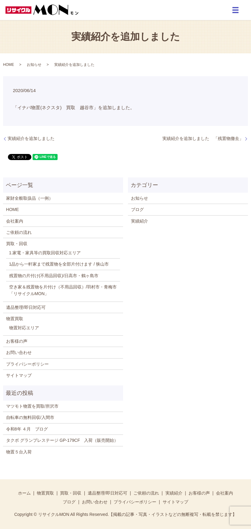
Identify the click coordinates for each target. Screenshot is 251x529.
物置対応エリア (24, 327)
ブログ (137, 209)
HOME (8, 65)
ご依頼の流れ (19, 232)
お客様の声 (16, 341)
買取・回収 (16, 243)
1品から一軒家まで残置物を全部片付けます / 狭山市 (59, 264)
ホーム (24, 493)
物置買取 (14, 318)
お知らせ (34, 65)
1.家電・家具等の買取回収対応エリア (45, 252)
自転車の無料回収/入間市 (30, 417)
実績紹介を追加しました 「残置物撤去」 (202, 138)
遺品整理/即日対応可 (26, 307)
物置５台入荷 (19, 451)
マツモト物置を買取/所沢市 (32, 406)
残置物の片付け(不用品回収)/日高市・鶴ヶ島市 (53, 275)
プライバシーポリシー (27, 364)
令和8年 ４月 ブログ (27, 429)
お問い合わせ (19, 352)
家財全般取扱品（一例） (29, 198)
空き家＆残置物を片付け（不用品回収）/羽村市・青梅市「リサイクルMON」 (63, 290)
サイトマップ (19, 375)
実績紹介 (139, 221)
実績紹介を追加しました (31, 138)
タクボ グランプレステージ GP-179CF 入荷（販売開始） (62, 440)
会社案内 (14, 221)
